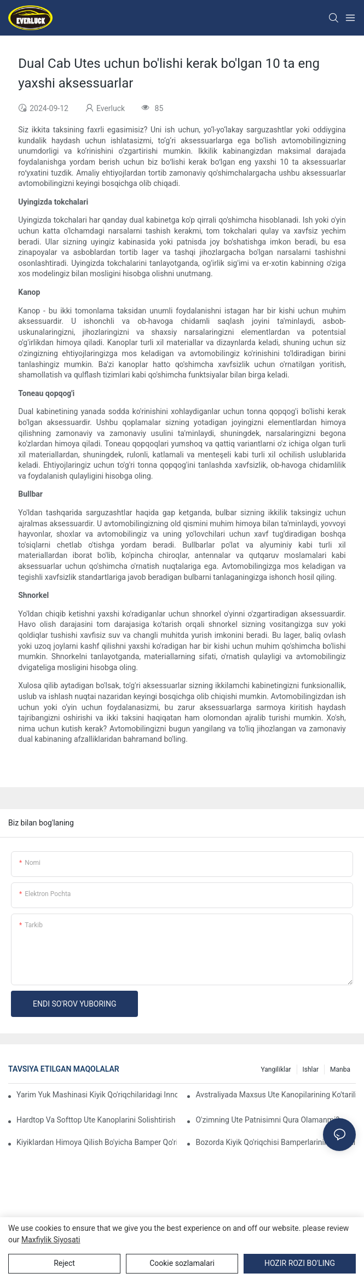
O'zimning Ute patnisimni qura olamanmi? (267, 1119)
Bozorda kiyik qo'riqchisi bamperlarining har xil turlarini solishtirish (275, 1142)
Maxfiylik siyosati (50, 1239)
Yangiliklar (276, 1069)
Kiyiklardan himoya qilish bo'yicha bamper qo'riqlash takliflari (96, 1142)
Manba (340, 1069)
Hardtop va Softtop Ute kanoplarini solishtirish (96, 1119)
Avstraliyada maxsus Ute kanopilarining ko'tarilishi (275, 1094)
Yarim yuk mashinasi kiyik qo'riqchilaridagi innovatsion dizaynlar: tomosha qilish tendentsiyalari (96, 1094)
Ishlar (311, 1069)
